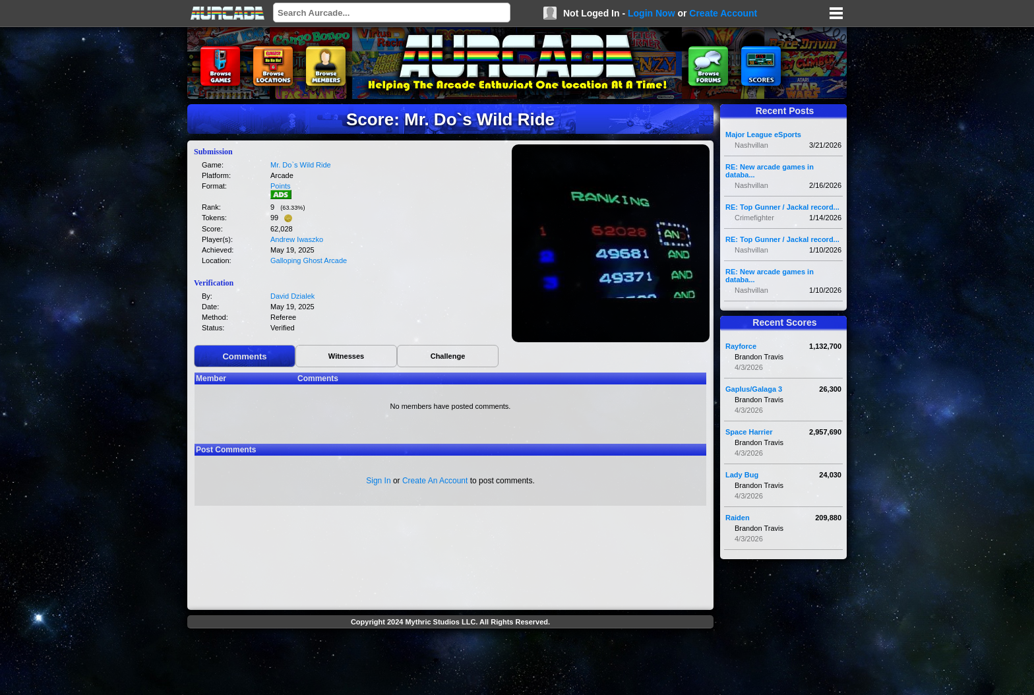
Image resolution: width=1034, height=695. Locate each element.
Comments (244, 356)
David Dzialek (292, 296)
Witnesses (346, 356)
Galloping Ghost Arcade (308, 260)
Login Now (651, 13)
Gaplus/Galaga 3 (753, 389)
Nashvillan (751, 145)
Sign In (378, 480)
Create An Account (435, 480)
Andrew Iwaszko (296, 239)
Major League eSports (763, 134)
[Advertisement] (450, 663)
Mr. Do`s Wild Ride (300, 165)
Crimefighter (754, 218)
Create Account (723, 13)
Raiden (737, 518)
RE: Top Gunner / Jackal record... (782, 207)
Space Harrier (749, 432)
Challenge (448, 356)
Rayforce (740, 346)
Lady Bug (741, 475)
